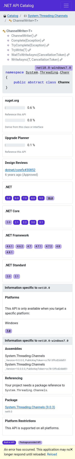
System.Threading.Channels (48, 16)
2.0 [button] (8, 222)
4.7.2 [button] (49, 246)
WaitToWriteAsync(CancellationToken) (40, 55)
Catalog (12, 16)
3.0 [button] (33, 222)
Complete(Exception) (28, 40)
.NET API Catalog (18, 5)
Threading (49, 72)
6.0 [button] (17, 198)
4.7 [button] (29, 246)
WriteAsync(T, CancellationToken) (36, 59)
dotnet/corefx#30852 (20, 170)
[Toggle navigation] (66, 6)
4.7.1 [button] (39, 246)
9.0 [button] (41, 198)
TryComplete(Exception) (30, 45)
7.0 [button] (25, 198)
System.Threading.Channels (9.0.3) (30, 407)
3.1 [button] (41, 222)
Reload (52, 454)
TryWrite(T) (21, 50)
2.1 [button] (17, 222)
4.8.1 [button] (10, 252)
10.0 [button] (50, 198)
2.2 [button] (25, 222)
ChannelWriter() (24, 36)
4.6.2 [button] (20, 246)
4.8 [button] (58, 246)
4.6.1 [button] (10, 246)
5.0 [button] (8, 198)
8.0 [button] (33, 198)
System (32, 72)
